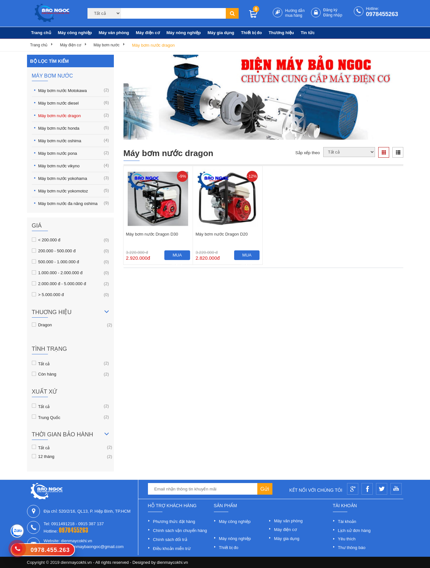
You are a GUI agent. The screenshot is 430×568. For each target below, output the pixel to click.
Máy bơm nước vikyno (73, 165)
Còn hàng (47, 374)
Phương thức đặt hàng (174, 521)
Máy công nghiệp (75, 32)
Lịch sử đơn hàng (354, 530)
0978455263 (382, 14)
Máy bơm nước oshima (73, 140)
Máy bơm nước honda (73, 128)
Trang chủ (41, 32)
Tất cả (44, 363)
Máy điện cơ (148, 32)
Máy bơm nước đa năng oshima (73, 203)
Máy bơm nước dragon (153, 45)
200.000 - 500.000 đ (57, 250)
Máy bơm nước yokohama (73, 178)
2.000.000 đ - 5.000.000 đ (62, 283)
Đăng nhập (332, 15)
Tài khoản (347, 521)
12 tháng (46, 456)
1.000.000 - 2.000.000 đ (60, 272)
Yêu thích (347, 538)
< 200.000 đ (49, 239)
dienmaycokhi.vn (172, 562)
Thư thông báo (352, 547)
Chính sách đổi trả (170, 539)
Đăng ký (330, 10)
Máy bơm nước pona (73, 153)
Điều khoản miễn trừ (172, 548)
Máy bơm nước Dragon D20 (222, 234)
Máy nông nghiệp (184, 32)
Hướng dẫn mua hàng (295, 13)
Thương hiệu (281, 32)
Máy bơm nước (107, 45)
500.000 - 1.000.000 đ (58, 261)
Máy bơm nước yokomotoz (73, 190)
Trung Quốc (49, 417)
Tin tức (308, 32)
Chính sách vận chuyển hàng (180, 530)
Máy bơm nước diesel (73, 103)
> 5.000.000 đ (51, 294)
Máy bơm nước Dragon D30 (152, 234)
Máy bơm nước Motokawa (73, 90)
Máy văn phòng (114, 32)
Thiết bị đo (251, 32)
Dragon (45, 324)
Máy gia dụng (220, 32)
